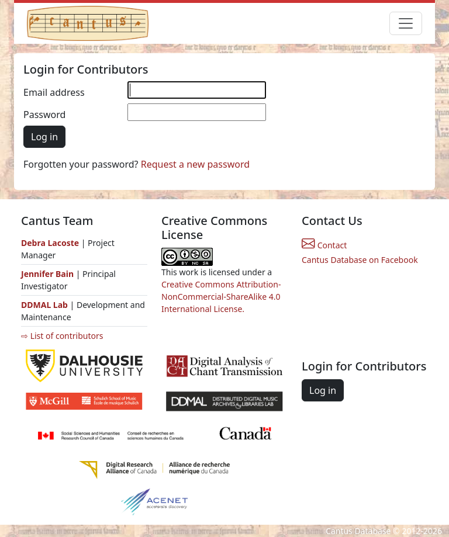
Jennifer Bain (48, 273)
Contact (324, 245)
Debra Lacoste (50, 242)
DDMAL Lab (44, 304)
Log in (44, 136)
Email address (54, 92)
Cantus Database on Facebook (360, 259)
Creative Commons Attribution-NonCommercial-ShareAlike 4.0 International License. (221, 296)
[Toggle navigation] (405, 23)
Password (44, 114)
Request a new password (195, 164)
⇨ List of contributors (62, 335)
